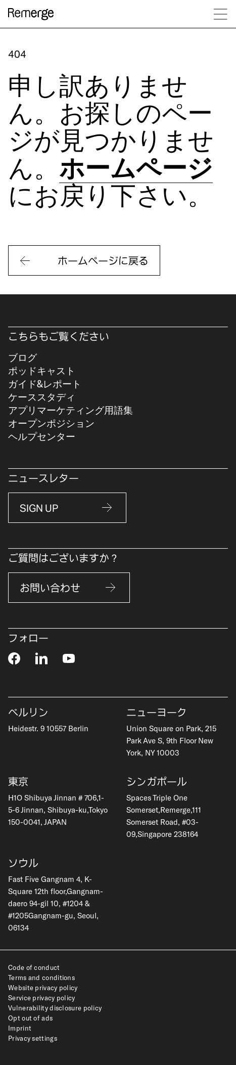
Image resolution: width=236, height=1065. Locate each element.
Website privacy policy (43, 988)
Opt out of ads (30, 1018)
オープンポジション (51, 423)
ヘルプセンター (41, 436)
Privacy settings (32, 1038)
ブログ (22, 357)
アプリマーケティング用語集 (70, 410)
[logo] (31, 14)
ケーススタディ (41, 397)
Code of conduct (34, 967)
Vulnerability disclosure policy (55, 1008)
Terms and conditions (41, 977)
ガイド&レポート (44, 383)
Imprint (19, 1028)
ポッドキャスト (41, 370)
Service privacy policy (41, 998)
